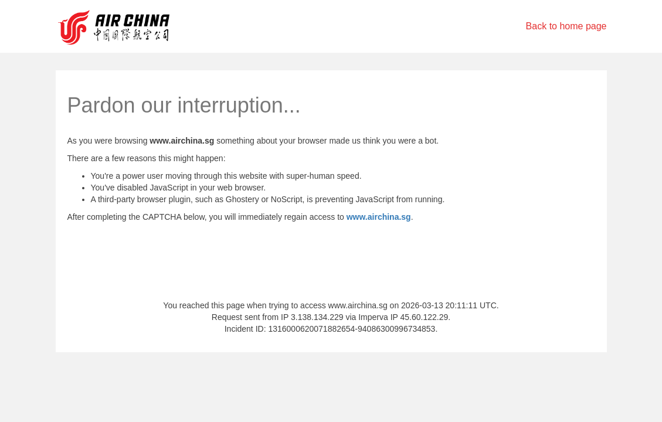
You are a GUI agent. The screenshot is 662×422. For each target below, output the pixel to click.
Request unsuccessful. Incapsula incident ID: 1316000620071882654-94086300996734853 (331, 211)
